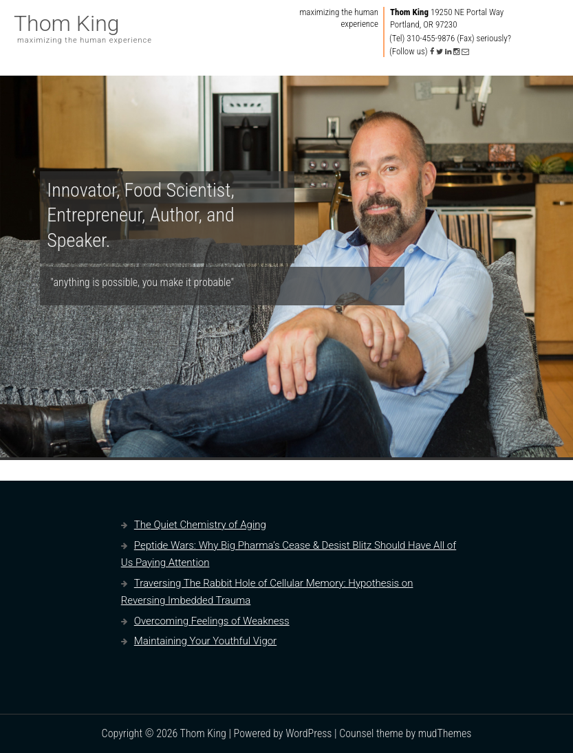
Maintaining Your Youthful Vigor (205, 641)
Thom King (67, 23)
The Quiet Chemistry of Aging (200, 525)
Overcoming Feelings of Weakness (212, 621)
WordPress (308, 733)
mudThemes (445, 733)
